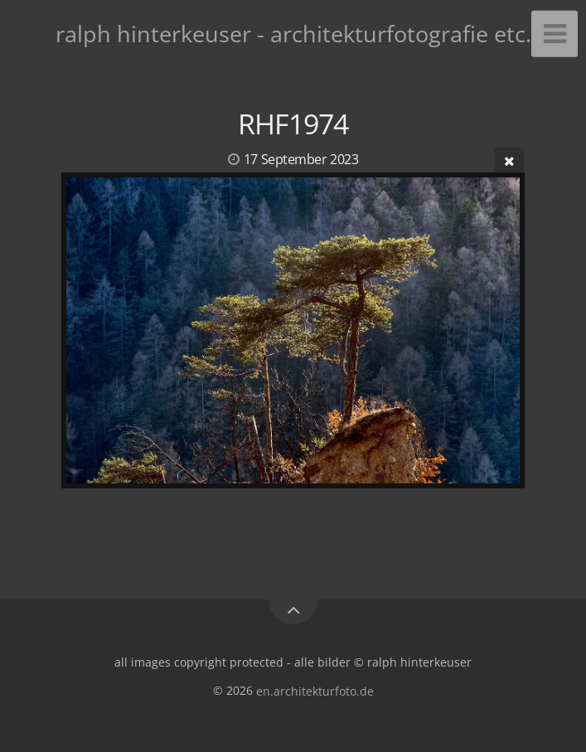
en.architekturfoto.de (315, 690)
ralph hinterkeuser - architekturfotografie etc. (293, 33)
